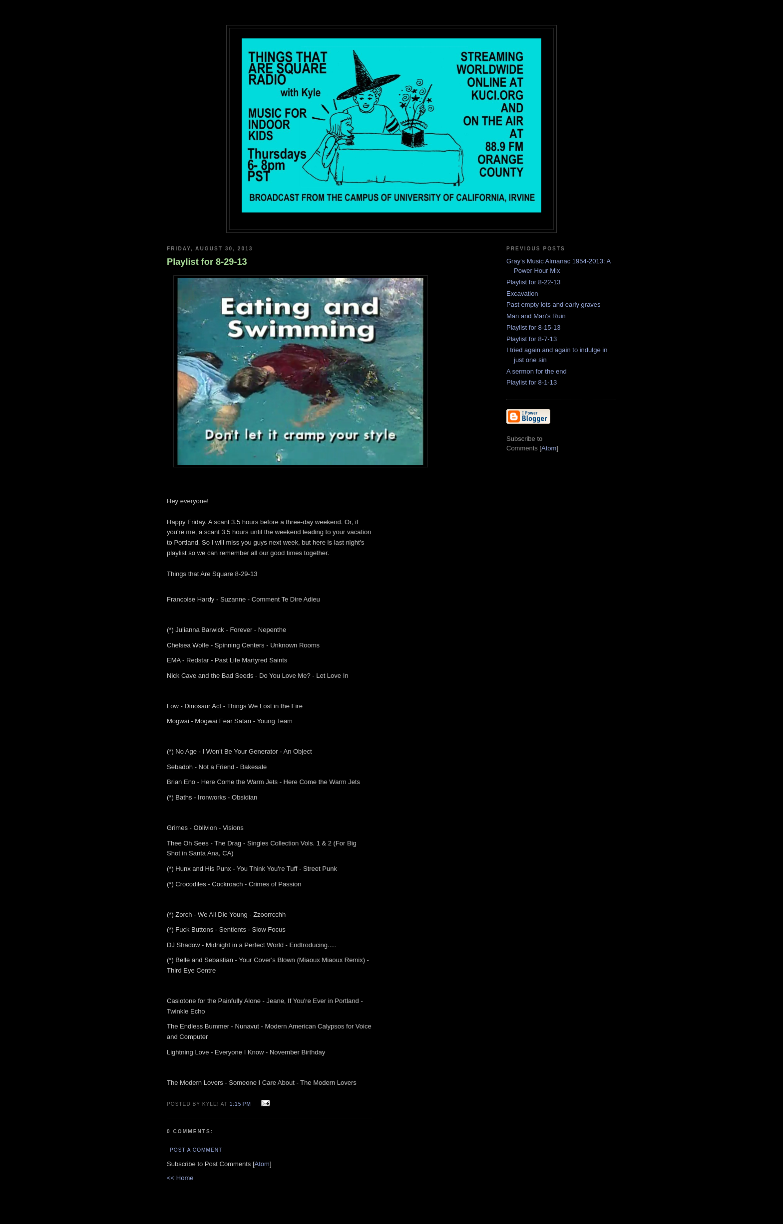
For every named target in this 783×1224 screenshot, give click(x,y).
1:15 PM (241, 1104)
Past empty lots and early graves (553, 304)
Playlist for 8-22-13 (533, 282)
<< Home (180, 1178)
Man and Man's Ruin (536, 316)
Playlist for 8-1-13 (531, 382)
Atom (262, 1164)
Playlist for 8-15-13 (533, 327)
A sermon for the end (536, 371)
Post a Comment (196, 1150)
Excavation (522, 293)
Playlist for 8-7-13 (531, 339)
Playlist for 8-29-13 (207, 262)
